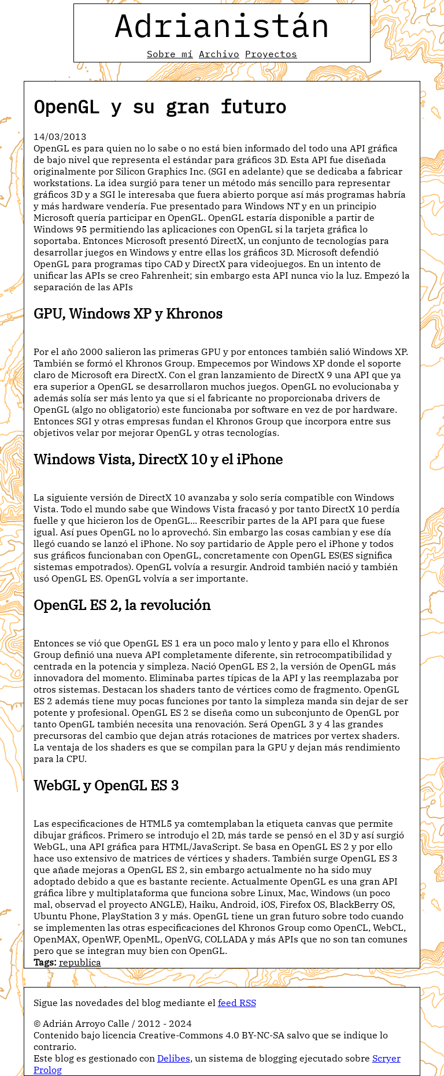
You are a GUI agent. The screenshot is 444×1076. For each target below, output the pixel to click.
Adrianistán (222, 25)
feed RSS (237, 1002)
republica (80, 962)
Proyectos (271, 54)
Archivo (219, 54)
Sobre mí (170, 54)
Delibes (173, 1058)
